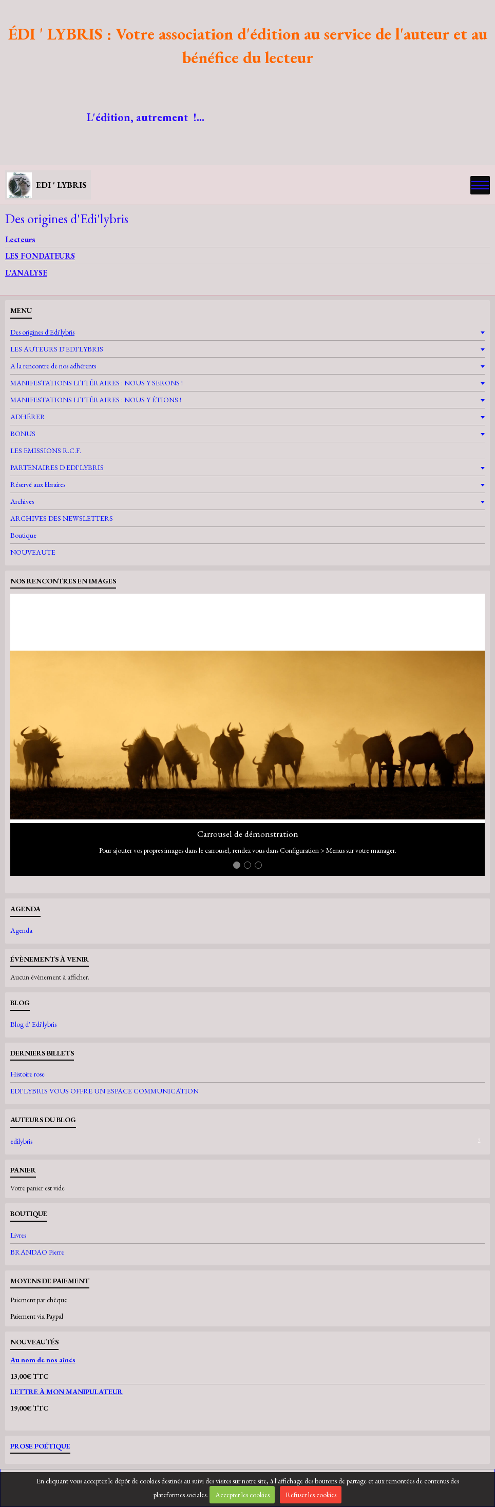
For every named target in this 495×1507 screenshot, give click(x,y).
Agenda (21, 930)
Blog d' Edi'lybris (33, 1024)
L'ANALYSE (26, 272)
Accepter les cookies (242, 1494)
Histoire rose (27, 1074)
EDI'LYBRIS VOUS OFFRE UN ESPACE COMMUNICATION (104, 1090)
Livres (18, 1235)
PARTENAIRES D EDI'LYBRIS (57, 467)
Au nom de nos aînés (42, 1359)
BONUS (22, 433)
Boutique (23, 535)
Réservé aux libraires (37, 484)
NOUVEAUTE (32, 552)
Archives (22, 501)
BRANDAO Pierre (37, 1252)
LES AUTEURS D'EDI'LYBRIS (56, 349)
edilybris (247, 1141)
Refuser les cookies (310, 1494)
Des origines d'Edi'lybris (42, 332)
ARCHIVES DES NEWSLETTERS (61, 518)
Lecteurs (20, 239)
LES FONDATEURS (40, 256)
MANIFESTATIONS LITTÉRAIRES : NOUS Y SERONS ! (96, 382)
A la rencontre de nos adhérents (53, 365)
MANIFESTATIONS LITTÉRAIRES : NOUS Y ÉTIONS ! (95, 399)
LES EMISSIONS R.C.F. (45, 450)
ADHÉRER (27, 416)
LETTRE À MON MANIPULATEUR (66, 1391)
